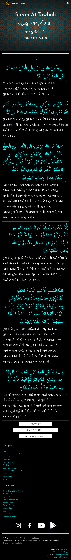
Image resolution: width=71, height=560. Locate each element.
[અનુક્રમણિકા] (35, 424)
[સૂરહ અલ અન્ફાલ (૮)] (35, 430)
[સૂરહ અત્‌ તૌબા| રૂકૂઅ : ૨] (35, 436)
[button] (3, 3)
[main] (35, 25)
